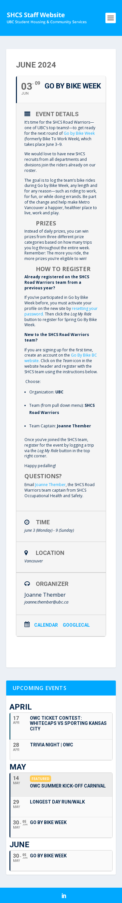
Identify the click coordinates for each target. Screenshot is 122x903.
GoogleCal (76, 625)
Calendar (46, 625)
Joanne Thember (50, 484)
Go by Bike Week (79, 133)
